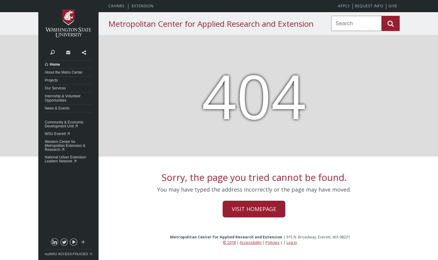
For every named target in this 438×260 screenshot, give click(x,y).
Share (84, 52)
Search (52, 52)
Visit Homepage (254, 209)
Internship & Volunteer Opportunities (63, 98)
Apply (344, 6)
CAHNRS (116, 6)
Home (55, 64)
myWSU (51, 254)
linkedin (54, 243)
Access (65, 254)
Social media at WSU (82, 243)
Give (392, 6)
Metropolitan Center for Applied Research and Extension (211, 23)
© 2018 (229, 242)
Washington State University (68, 23)
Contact (68, 52)
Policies (80, 254)
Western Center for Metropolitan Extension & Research (65, 146)
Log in (292, 242)
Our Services (55, 88)
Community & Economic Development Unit (64, 124)
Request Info (369, 6)
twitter (64, 243)
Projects (51, 80)
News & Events (57, 108)
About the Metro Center (64, 72)
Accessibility (251, 242)
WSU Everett (55, 134)
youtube (73, 243)
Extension (143, 6)
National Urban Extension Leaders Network (65, 159)
